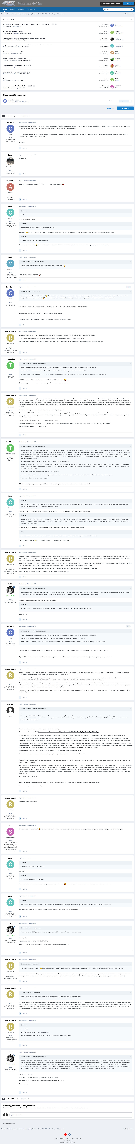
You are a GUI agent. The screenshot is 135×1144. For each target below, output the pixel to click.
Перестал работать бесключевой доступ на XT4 (17, 64)
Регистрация (128, 3)
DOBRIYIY (9, 32)
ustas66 (9, 80)
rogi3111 (117, 24)
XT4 (19, 66)
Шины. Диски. (25, 46)
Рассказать (113, 100)
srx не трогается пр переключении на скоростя (17, 71)
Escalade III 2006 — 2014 (25, 59)
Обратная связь (31, 9)
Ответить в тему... (17, 1114)
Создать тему (110, 107)
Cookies (78, 1137)
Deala (10, 154)
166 (10, 271)
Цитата (25, 147)
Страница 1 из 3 (25, 115)
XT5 (20, 25)
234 (10, 195)
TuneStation (10, 358)
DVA (8, 53)
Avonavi (9, 66)
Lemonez (9, 46)
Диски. (5, 78)
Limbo (116, 78)
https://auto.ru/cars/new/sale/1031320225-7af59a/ (33, 940)
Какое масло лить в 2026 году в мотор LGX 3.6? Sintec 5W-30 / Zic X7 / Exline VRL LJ (27, 24)
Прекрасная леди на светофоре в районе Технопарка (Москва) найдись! (24, 37)
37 (10, 136)
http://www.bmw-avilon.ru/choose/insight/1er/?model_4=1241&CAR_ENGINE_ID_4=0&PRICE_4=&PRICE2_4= (68, 731)
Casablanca (15, 99)
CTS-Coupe (20, 80)
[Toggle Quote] (21, 209)
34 (10, 346)
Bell (8, 39)
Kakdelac (9, 25)
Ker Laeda (117, 57)
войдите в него (65, 1107)
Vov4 (10, 256)
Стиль (62, 1137)
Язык (56, 1137)
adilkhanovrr (10, 73)
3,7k (10, 169)
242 (10, 220)
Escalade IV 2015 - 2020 (25, 32)
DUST (10, 583)
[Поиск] (111, 9)
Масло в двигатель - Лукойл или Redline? (15, 85)
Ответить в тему (125, 107)
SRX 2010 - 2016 (23, 100)
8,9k (10, 598)
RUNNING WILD (10, 331)
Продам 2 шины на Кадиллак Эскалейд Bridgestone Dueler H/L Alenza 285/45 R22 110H (28, 44)
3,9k (10, 373)
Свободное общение (21, 39)
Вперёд (13, 115)
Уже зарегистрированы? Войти (111, 3)
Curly (10, 205)
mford (116, 51)
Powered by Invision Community (67, 1141)
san (10, 824)
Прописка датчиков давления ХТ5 (13, 51)
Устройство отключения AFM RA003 (13, 31)
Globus (116, 37)
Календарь (21, 9)
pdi (8, 59)
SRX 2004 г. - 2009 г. (25, 73)
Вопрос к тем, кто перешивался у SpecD (14, 58)
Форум (5, 10)
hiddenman (10, 86)
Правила (12, 9)
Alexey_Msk (10, 180)
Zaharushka (118, 85)
